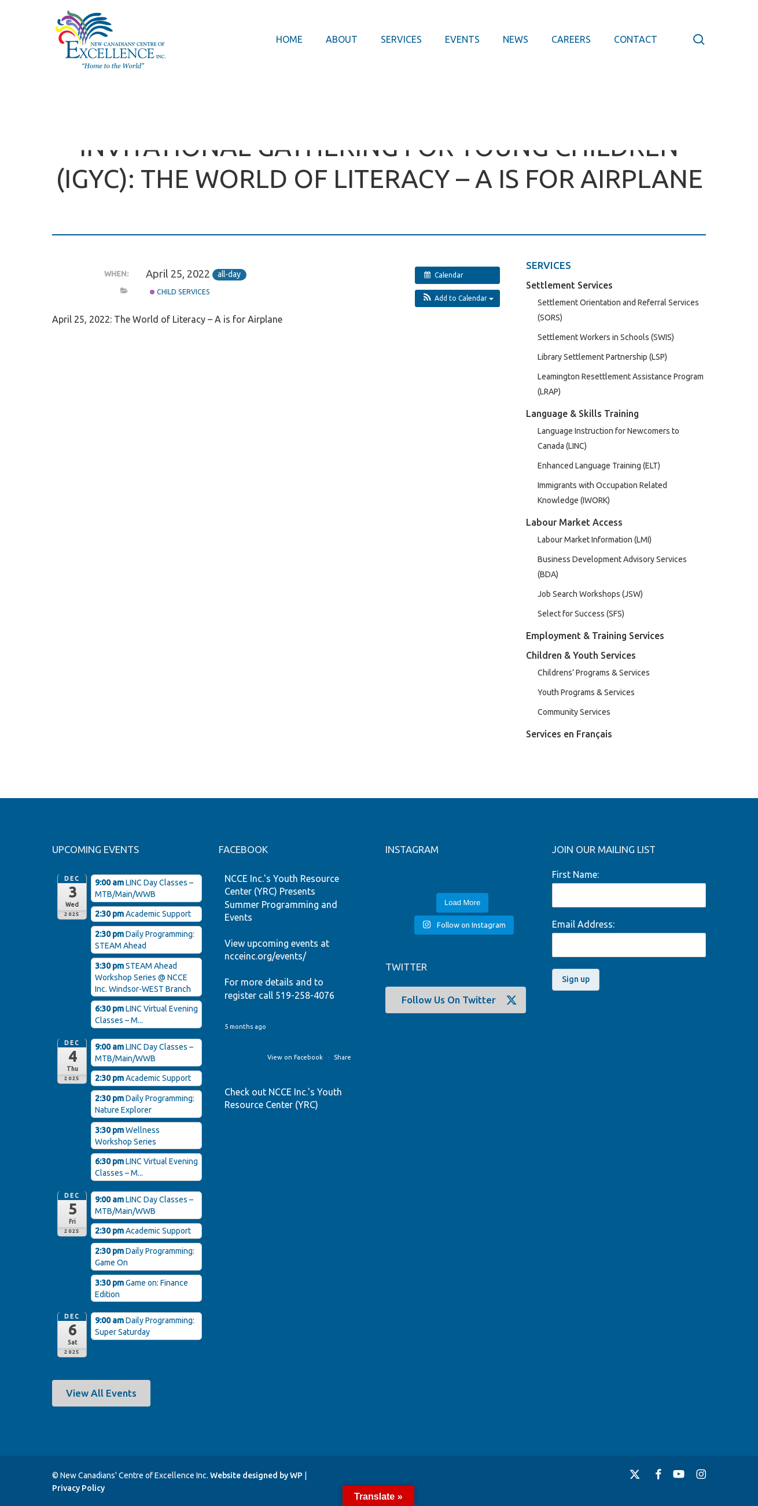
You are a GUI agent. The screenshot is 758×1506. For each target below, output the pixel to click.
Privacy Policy (78, 1488)
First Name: (575, 874)
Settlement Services (569, 285)
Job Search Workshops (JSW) (590, 594)
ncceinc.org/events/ (265, 956)
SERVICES (548, 265)
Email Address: (583, 924)
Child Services (180, 292)
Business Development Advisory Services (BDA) (612, 567)
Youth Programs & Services (586, 692)
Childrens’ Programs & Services (594, 672)
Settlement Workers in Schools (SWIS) (606, 337)
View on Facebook (296, 1057)
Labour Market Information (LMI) (595, 539)
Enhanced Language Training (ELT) (599, 465)
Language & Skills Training (582, 413)
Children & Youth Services (581, 655)
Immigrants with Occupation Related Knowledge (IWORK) (602, 493)
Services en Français (569, 734)
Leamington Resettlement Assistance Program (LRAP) (621, 384)
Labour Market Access (574, 522)
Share (342, 1057)
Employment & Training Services (595, 635)
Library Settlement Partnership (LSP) (602, 356)
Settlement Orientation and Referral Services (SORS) (618, 310)
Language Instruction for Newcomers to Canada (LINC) (608, 438)
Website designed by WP (256, 1475)
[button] (457, 298)
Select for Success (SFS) (581, 613)
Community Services (574, 712)
